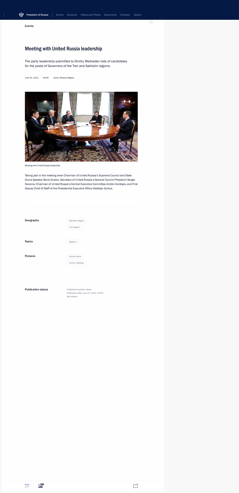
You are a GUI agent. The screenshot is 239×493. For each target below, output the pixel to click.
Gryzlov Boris (75, 256)
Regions (73, 241)
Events (29, 26)
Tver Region (74, 227)
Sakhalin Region (76, 220)
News (88, 289)
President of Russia (37, 4)
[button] (5, 5)
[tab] (27, 486)
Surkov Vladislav (76, 262)
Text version (72, 296)
